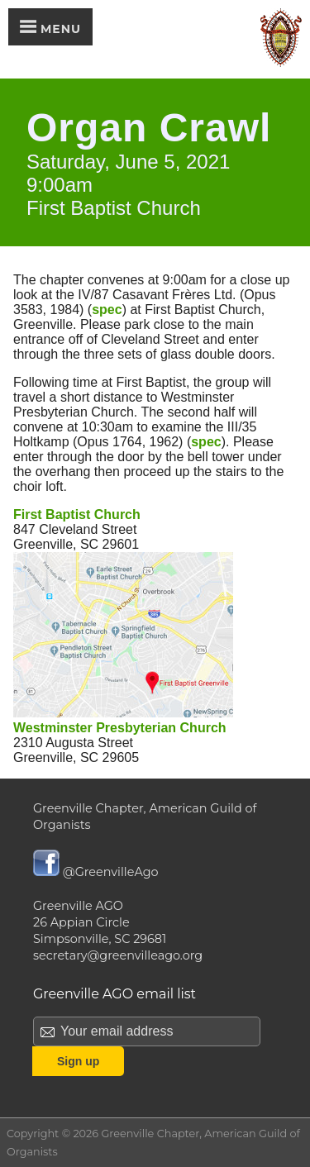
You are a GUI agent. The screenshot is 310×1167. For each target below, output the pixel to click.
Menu (50, 28)
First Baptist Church (77, 514)
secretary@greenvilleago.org (118, 955)
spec (107, 309)
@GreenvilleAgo (96, 872)
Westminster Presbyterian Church (120, 728)
